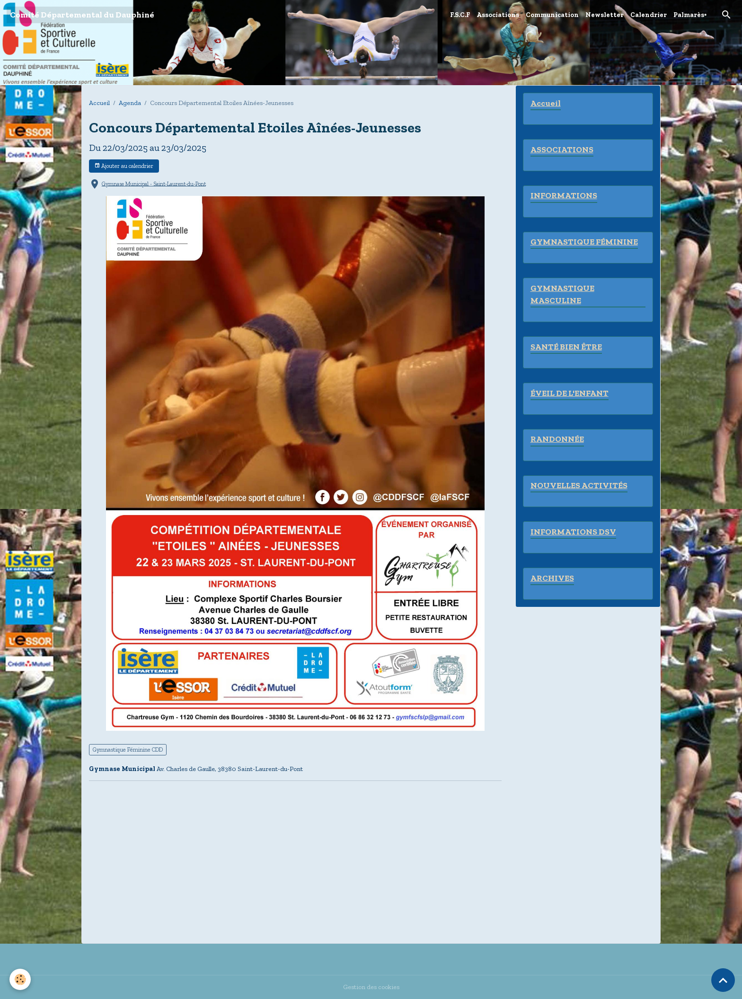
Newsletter (604, 15)
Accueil (99, 103)
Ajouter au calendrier (123, 165)
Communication (552, 15)
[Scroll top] (723, 980)
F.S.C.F (460, 15)
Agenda (130, 103)
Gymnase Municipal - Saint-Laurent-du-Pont (154, 183)
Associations (498, 15)
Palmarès (688, 15)
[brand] (82, 15)
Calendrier (648, 15)
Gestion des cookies (371, 987)
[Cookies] (20, 979)
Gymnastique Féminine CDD (128, 749)
